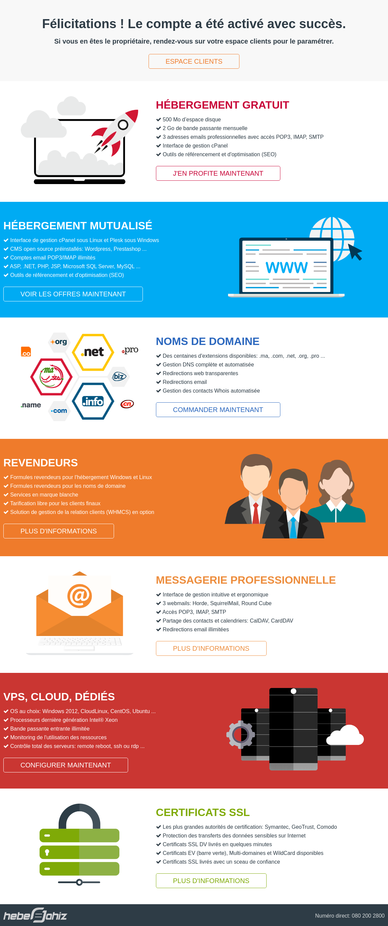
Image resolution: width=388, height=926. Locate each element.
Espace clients (194, 61)
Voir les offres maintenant (73, 294)
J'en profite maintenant (218, 173)
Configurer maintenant (65, 765)
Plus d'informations (58, 531)
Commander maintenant (218, 409)
